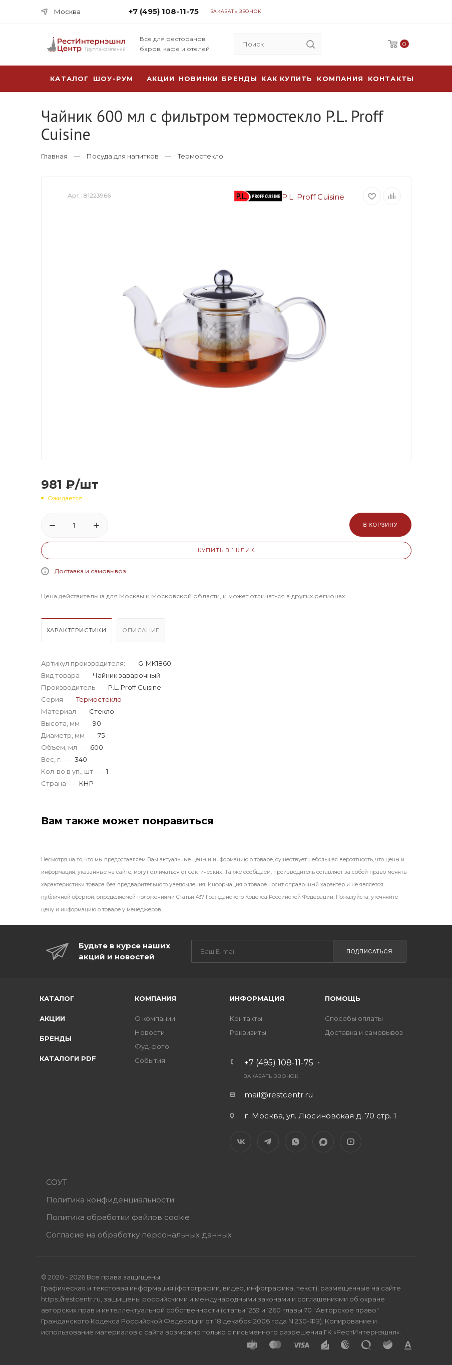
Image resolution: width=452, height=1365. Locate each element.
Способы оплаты (354, 1018)
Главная (54, 156)
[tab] (78, 632)
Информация (257, 998)
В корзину (380, 525)
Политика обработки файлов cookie (118, 1217)
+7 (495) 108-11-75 (164, 11)
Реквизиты (248, 1032)
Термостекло (200, 156)
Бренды (239, 79)
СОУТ (56, 1182)
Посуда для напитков (123, 156)
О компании (155, 1018)
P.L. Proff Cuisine (289, 197)
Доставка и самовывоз (90, 571)
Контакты (391, 79)
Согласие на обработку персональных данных (139, 1234)
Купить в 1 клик (226, 550)
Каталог (57, 998)
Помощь (342, 998)
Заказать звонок (236, 11)
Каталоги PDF (68, 1058)
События (150, 1060)
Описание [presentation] (141, 630)
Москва (67, 12)
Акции (52, 1018)
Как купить (286, 79)
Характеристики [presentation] (77, 630)
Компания (340, 79)
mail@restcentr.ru (278, 1094)
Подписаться (369, 951)
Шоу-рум (113, 79)
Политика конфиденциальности (110, 1199)
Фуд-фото (152, 1046)
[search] (310, 44)
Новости (150, 1032)
